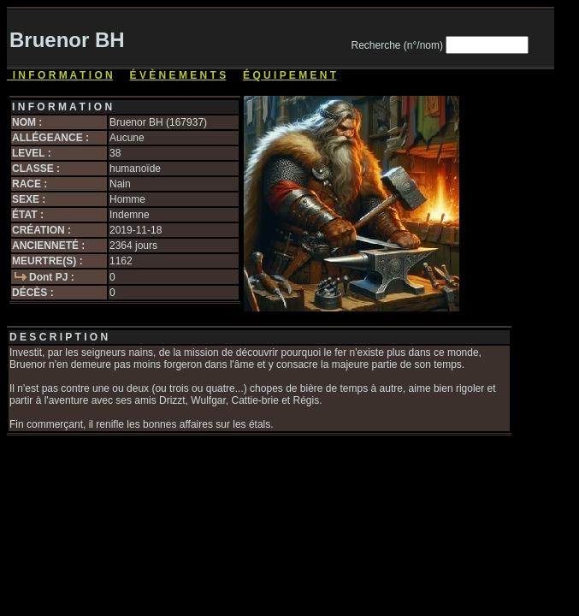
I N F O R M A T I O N (60, 75)
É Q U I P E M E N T (289, 75)
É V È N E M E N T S (178, 75)
